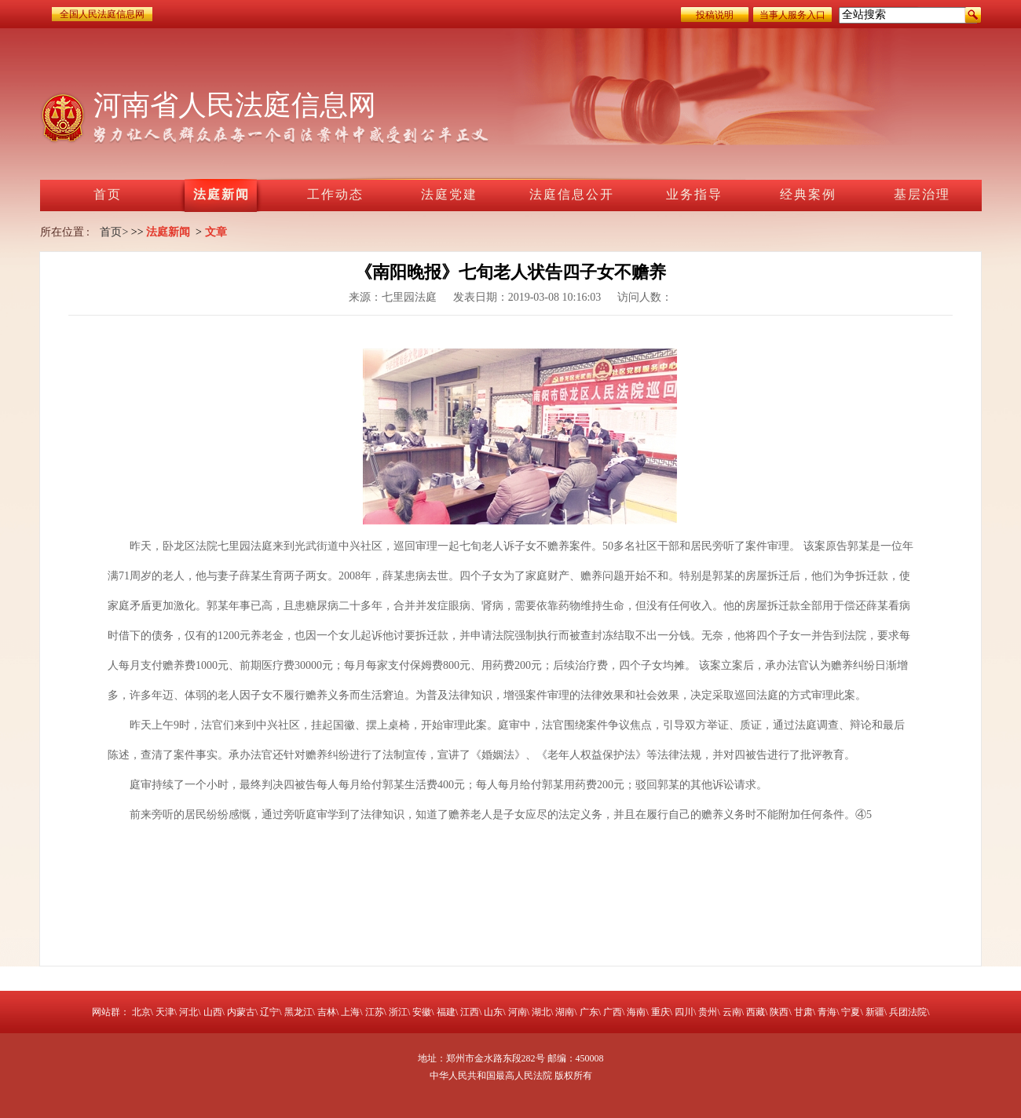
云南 (732, 1012)
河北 (188, 1012)
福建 (446, 1012)
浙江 (398, 1012)
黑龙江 (298, 1012)
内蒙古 (241, 1012)
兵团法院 (908, 1012)
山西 (212, 1012)
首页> (114, 232)
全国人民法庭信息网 (102, 14)
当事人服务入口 (792, 14)
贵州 (707, 1012)
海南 (636, 1012)
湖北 (541, 1012)
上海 (350, 1012)
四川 (684, 1012)
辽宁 (269, 1012)
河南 (517, 1012)
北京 (141, 1012)
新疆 (874, 1012)
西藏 (755, 1012)
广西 (612, 1012)
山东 (493, 1012)
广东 (589, 1012)
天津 (165, 1012)
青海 (827, 1012)
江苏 (374, 1012)
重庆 (660, 1012)
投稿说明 (715, 14)
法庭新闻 (168, 232)
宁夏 (850, 1012)
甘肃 (803, 1012)
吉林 (326, 1012)
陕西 (779, 1012)
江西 (469, 1012)
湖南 (564, 1012)
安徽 (421, 1012)
